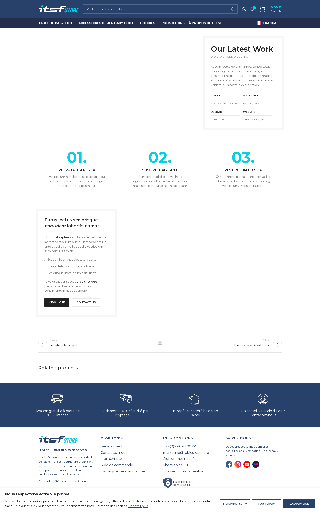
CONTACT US (86, 302)
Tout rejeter (266, 503)
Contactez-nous (263, 415)
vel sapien (61, 237)
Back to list (160, 343)
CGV (55, 481)
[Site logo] (58, 9)
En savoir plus (138, 506)
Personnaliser (233, 503)
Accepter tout (299, 503)
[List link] (129, 446)
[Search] (160, 9)
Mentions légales (74, 481)
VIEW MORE (57, 302)
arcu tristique (87, 282)
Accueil (44, 481)
